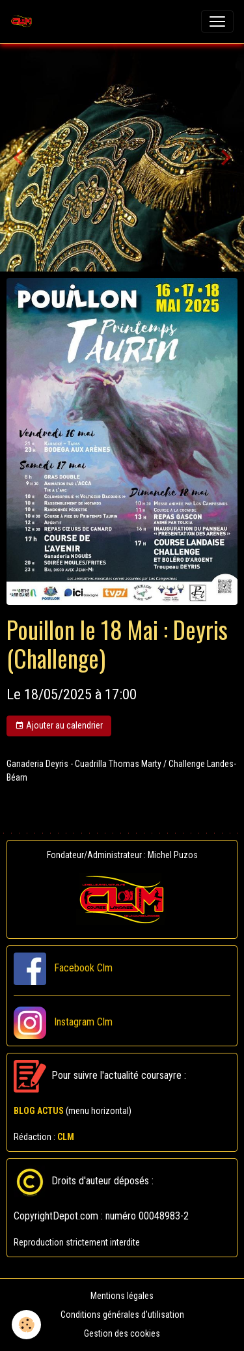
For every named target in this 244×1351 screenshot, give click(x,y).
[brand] (24, 21)
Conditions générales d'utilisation (122, 1314)
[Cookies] (26, 1324)
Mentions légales (122, 1295)
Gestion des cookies (122, 1333)
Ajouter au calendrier (59, 726)
